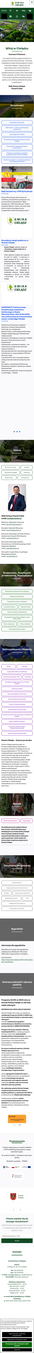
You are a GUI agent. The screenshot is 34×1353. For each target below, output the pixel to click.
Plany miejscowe (9, 624)
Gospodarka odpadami (22, 893)
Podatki (5, 893)
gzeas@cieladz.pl (11, 548)
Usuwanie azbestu (10, 607)
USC (26, 898)
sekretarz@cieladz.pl (13, 524)
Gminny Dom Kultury (11, 821)
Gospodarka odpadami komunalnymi (18, 591)
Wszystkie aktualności (18, 122)
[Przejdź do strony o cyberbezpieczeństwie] (17, 16)
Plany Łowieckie (26, 624)
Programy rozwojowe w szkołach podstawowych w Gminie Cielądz (17, 153)
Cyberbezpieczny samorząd (16, 709)
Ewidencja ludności (11, 898)
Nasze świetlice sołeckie (16, 721)
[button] (16, 511)
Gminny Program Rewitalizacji (17, 612)
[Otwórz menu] (32, 2)
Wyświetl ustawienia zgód (17, 1340)
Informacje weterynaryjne (17, 629)
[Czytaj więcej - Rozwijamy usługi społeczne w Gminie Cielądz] (17, 247)
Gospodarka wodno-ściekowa (17, 601)
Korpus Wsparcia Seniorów (16, 699)
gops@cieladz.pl (11, 538)
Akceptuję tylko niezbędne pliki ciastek (17, 1345)
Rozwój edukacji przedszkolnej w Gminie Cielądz (18, 140)
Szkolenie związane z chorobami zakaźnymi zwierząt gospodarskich (17, 160)
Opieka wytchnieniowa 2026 (16, 733)
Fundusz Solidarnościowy (16, 704)
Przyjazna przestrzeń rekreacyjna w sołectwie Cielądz (16, 715)
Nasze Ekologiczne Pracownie (16, 694)
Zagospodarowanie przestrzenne (16, 888)
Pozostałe (27, 677)
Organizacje (27, 821)
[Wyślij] (17, 1240)
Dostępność (24, 478)
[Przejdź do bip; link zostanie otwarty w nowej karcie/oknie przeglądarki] (23, 11)
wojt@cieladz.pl (13, 518)
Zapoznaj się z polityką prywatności (17, 1335)
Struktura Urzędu (10, 467)
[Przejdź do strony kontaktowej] (4, 11)
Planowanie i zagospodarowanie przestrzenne (17, 147)
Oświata (24, 666)
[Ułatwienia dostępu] (17, 11)
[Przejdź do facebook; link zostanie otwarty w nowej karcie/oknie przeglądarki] (10, 16)
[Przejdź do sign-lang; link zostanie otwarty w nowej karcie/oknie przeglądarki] (23, 16)
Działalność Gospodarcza (16, 903)
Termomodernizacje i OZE (11, 677)
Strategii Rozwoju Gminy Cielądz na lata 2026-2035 (17, 618)
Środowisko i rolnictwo (16, 908)
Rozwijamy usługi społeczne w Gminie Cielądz (16, 682)
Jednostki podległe (10, 472)
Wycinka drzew (26, 607)
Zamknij (17, 1350)
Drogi (8, 666)
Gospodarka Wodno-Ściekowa (16, 671)
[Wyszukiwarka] (10, 11)
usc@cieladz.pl (11, 556)
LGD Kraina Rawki (16, 689)
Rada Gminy (8, 478)
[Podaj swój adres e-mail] (17, 1236)
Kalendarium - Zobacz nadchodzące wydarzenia (17, 128)
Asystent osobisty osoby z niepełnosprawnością (16, 727)
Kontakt (25, 467)
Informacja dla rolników (17, 134)
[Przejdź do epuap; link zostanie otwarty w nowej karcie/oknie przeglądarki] (30, 11)
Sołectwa (26, 472)
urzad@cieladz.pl (13, 1275)
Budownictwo (16, 882)
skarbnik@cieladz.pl (12, 530)
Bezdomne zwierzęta (17, 596)
